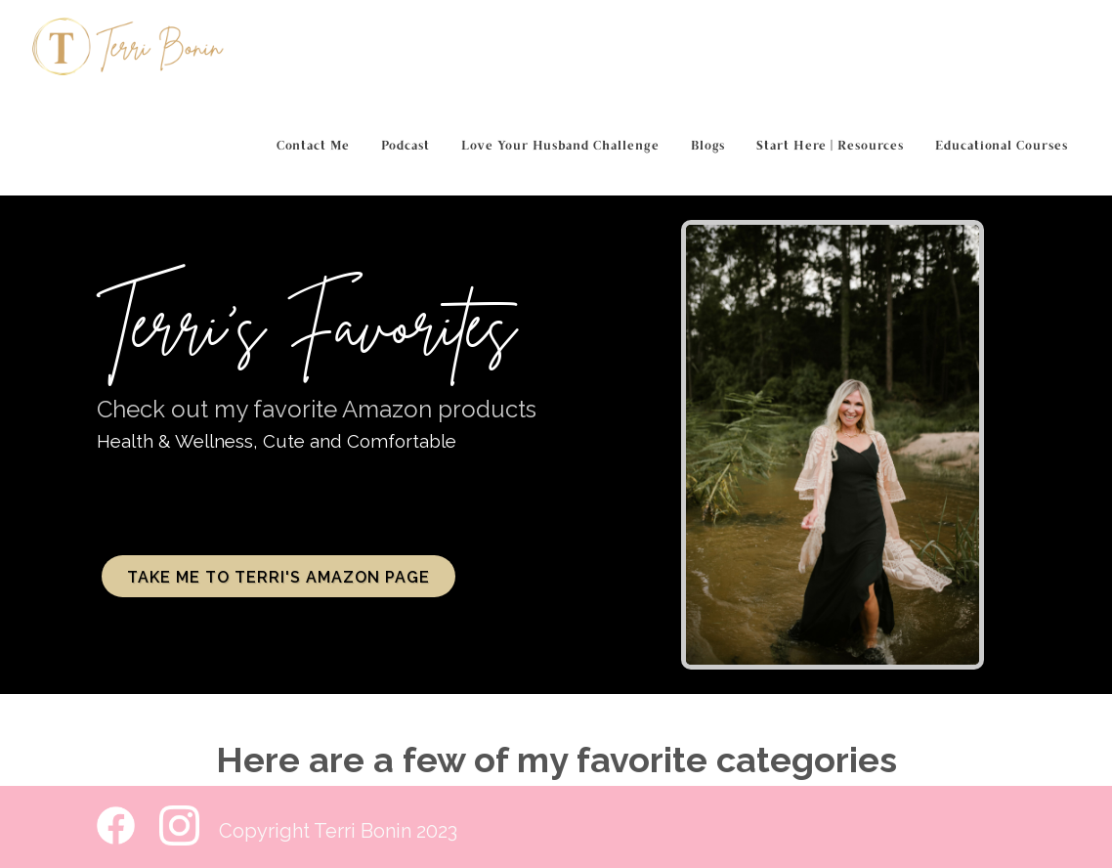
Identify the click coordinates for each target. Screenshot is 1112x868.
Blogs (708, 146)
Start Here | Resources (830, 146)
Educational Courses (1001, 146)
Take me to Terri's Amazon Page (278, 577)
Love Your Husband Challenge (560, 146)
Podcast (405, 146)
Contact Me (313, 146)
